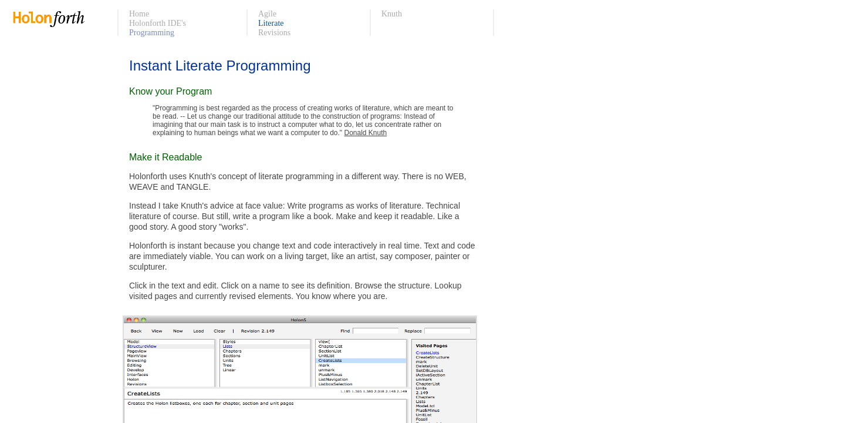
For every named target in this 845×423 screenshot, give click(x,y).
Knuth (391, 13)
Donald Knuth (365, 133)
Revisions (274, 32)
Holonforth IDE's (157, 23)
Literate (271, 23)
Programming (151, 32)
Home (139, 13)
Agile (267, 13)
